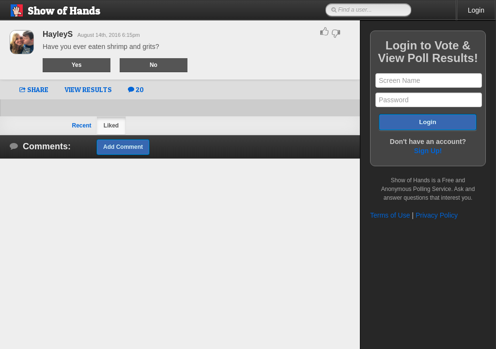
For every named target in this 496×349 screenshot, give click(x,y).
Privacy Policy (437, 215)
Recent (81, 125)
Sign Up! (428, 151)
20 (136, 89)
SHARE (33, 89)
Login (476, 10)
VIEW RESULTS (88, 89)
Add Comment (123, 146)
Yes (77, 65)
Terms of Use (390, 215)
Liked (111, 125)
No (153, 65)
